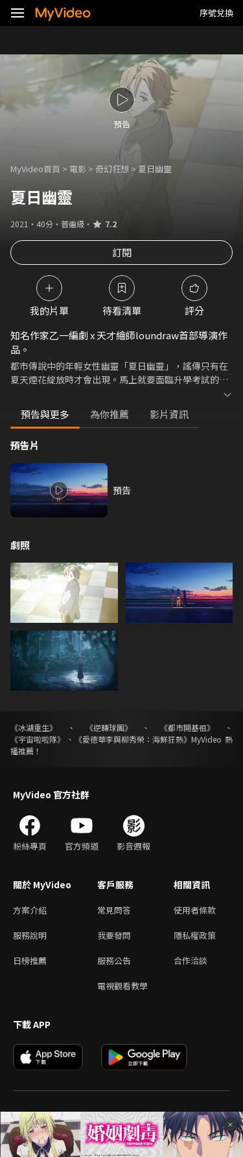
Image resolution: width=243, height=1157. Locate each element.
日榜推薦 (30, 960)
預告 (122, 490)
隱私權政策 (195, 935)
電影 (77, 169)
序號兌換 (216, 12)
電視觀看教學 (122, 986)
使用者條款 (195, 910)
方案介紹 (30, 910)
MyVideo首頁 (35, 169)
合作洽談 (190, 960)
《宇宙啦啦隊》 (37, 739)
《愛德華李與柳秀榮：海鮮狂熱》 (133, 739)
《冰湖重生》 (33, 727)
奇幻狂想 (112, 169)
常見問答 (114, 910)
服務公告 (114, 960)
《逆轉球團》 (109, 727)
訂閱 (122, 252)
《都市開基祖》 (187, 727)
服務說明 (30, 935)
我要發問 (114, 935)
